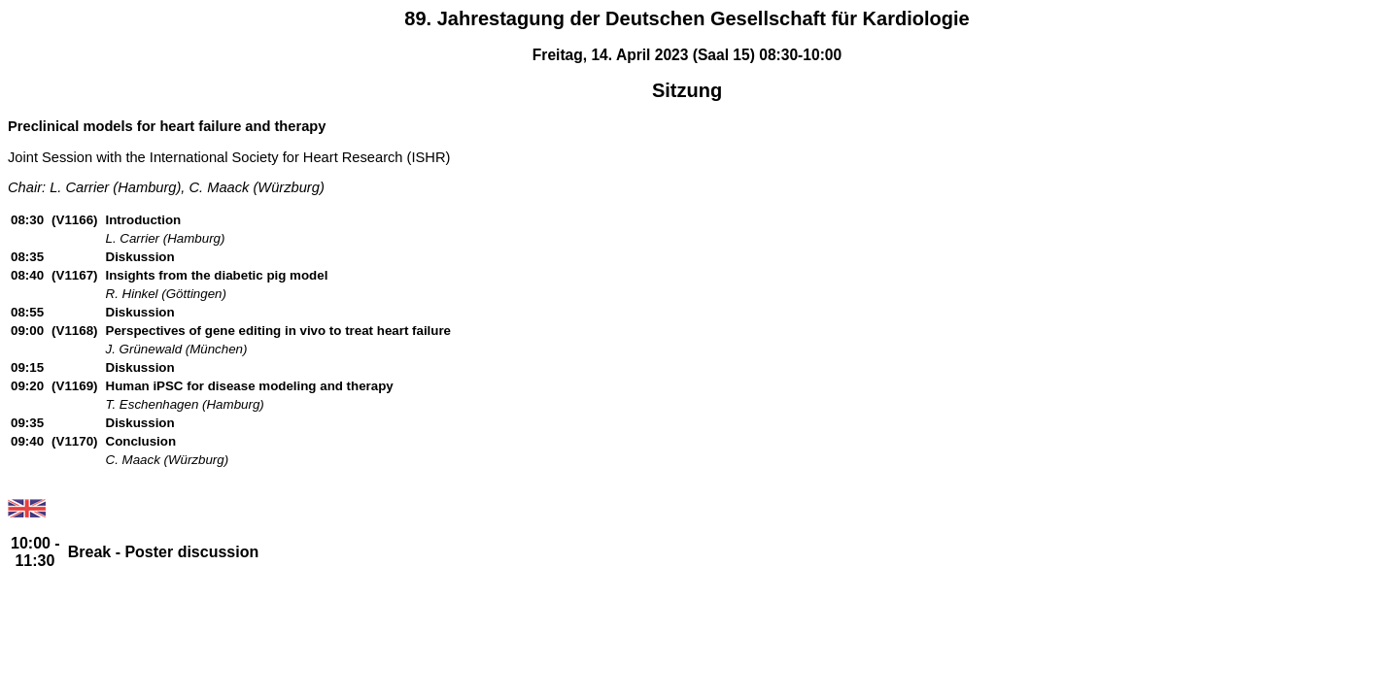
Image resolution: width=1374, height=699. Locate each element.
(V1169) (74, 386)
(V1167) (74, 275)
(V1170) (74, 441)
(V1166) (74, 220)
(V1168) (74, 330)
